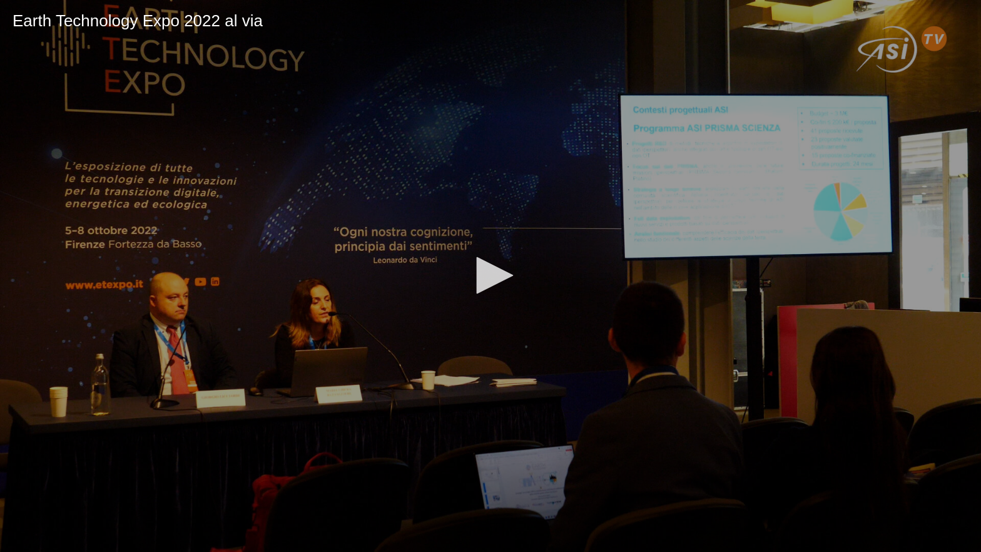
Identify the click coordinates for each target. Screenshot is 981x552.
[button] (490, 275)
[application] (490, 276)
